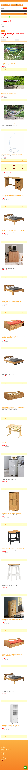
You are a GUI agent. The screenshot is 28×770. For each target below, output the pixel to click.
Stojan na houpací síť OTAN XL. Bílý (8, 63)
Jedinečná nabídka (3, 759)
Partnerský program (4, 758)
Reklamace (2, 753)
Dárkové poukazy (3, 757)
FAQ (1, 748)
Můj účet (2, 762)
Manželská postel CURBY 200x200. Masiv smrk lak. (12, 301)
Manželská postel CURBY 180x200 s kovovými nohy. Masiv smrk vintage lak (13, 372)
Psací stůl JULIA (5, 442)
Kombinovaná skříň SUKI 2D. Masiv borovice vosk (11, 513)
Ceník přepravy (3, 747)
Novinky (2, 765)
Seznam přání (3, 764)
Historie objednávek (4, 763)
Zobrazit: (16, 39)
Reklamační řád (3, 746)
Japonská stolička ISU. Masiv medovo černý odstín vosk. (13, 548)
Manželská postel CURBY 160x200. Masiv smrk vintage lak (13, 230)
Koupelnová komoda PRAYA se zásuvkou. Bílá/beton (12, 477)
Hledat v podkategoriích (5, 27)
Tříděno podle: (3, 39)
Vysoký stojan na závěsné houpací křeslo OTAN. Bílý (11, 154)
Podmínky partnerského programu (6, 749)
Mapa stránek (3, 754)
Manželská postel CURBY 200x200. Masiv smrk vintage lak (13, 689)
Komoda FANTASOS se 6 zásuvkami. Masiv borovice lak (12, 619)
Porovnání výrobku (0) (4, 37)
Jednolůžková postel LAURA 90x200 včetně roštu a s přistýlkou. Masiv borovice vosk (12, 655)
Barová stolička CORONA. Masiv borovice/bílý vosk (12, 583)
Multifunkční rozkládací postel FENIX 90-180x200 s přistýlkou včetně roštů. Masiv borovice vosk (14, 408)
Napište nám (3, 752)
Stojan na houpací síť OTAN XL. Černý (8, 93)
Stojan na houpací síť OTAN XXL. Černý (8, 123)
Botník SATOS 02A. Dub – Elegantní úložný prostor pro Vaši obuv (13, 266)
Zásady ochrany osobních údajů (5, 745)
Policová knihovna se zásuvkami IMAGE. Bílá (10, 725)
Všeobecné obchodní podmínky (5, 744)
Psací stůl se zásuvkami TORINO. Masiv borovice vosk (12, 195)
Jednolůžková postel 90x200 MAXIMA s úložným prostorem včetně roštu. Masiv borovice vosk (13, 337)
